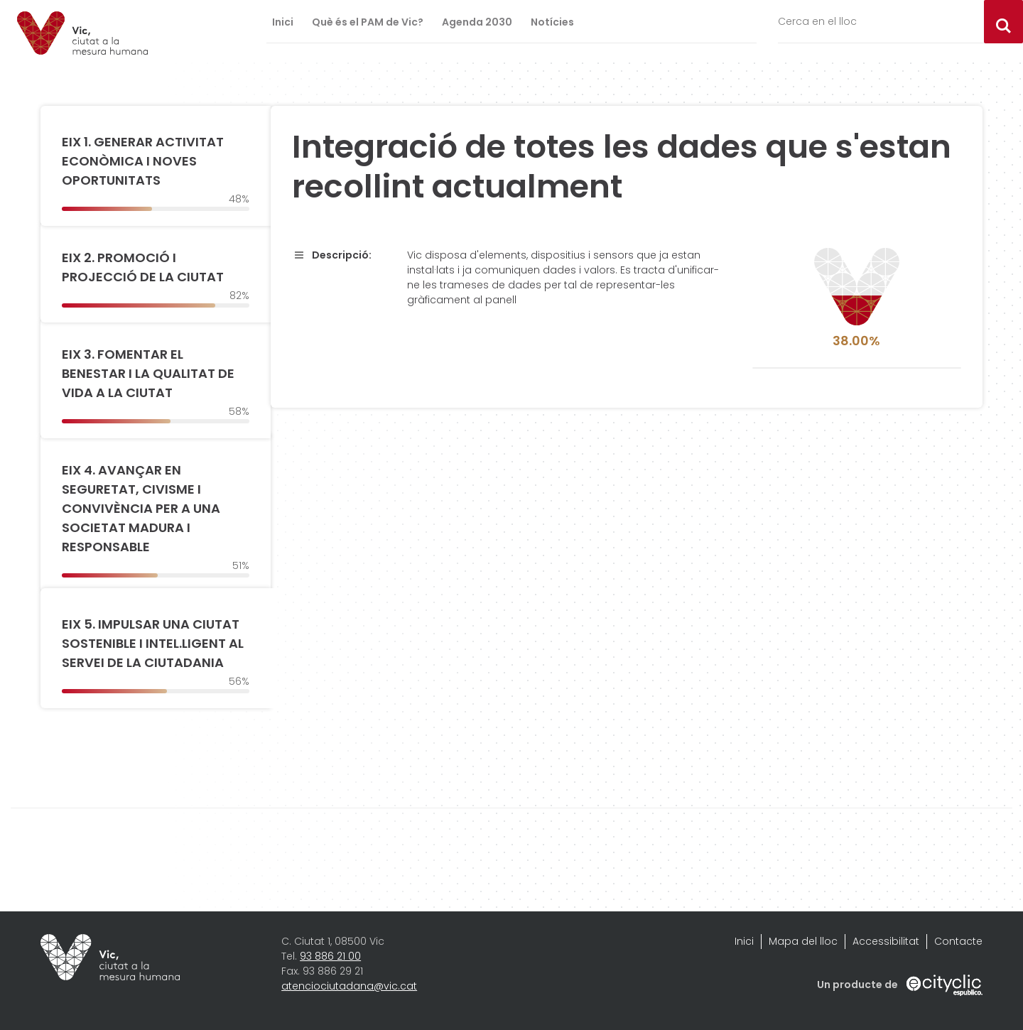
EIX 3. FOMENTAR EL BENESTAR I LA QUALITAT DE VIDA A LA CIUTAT (148, 373)
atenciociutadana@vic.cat (349, 986)
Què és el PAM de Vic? (367, 22)
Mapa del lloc (803, 941)
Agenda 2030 (477, 22)
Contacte (958, 941)
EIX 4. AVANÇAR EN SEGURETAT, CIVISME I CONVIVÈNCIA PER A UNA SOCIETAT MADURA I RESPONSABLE (141, 508)
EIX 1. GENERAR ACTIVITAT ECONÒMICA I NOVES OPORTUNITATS (143, 161)
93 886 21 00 (330, 956)
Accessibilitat (885, 941)
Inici (282, 22)
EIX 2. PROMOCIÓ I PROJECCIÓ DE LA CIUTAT (143, 267)
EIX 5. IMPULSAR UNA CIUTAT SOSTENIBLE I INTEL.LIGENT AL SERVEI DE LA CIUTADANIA (153, 643)
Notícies (552, 22)
